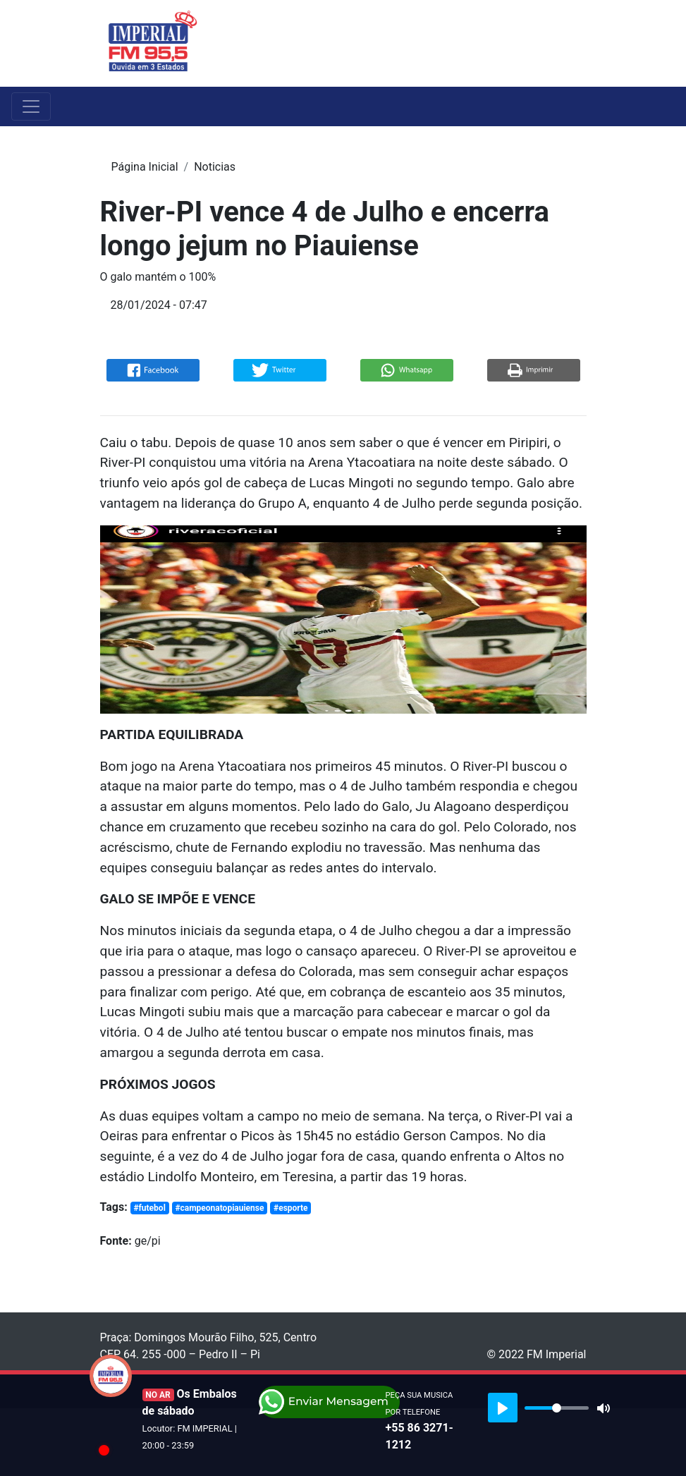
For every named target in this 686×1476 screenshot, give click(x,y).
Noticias (214, 166)
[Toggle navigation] (577, 43)
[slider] (557, 1408)
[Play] (502, 1407)
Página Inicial (144, 166)
